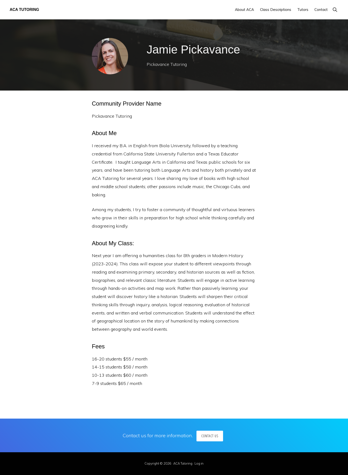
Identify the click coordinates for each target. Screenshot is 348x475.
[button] (334, 9)
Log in (199, 463)
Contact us (209, 436)
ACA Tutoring (24, 10)
